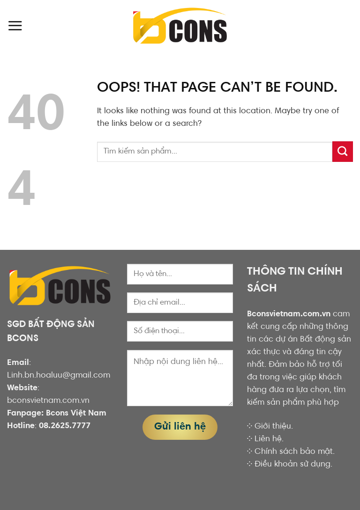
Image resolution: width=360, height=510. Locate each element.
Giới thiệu (273, 427)
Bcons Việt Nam (76, 413)
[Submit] (342, 151)
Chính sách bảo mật (294, 452)
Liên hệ (268, 439)
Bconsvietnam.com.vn (288, 314)
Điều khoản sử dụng (292, 464)
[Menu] (15, 25)
